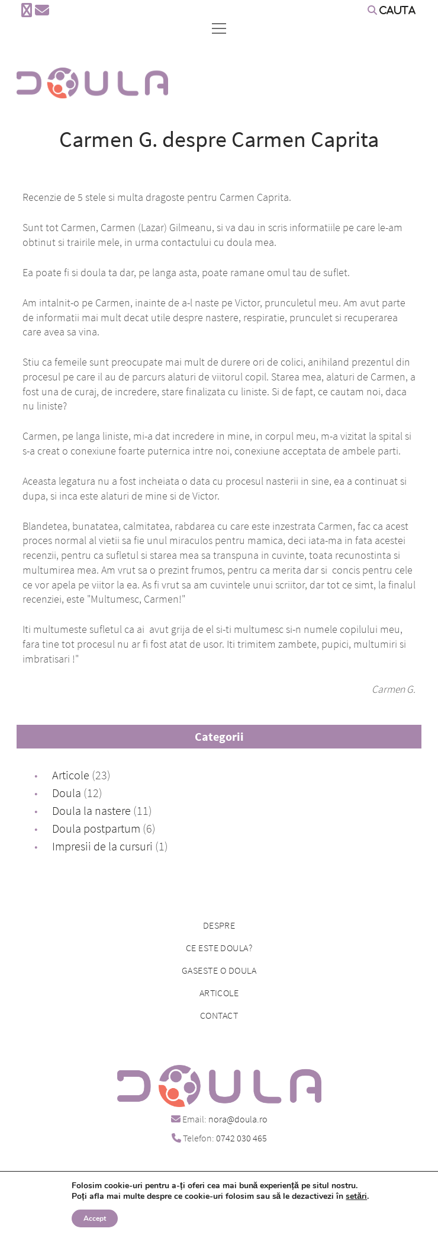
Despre (219, 925)
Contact (219, 1015)
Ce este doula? (219, 948)
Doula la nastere (91, 810)
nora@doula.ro (238, 1119)
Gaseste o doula (219, 970)
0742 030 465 (241, 1138)
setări (356, 1196)
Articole (70, 774)
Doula (66, 792)
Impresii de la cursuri (102, 846)
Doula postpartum (96, 828)
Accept (94, 1218)
